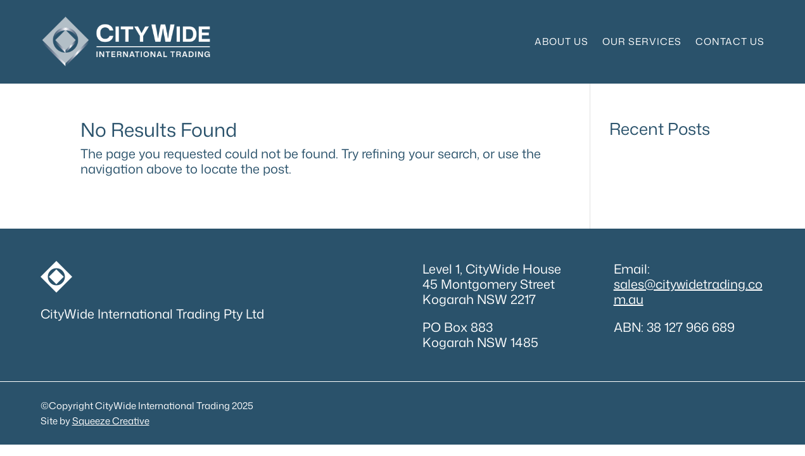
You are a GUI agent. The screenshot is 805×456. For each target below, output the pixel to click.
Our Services (641, 41)
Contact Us (729, 41)
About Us (561, 41)
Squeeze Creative (110, 421)
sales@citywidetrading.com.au (688, 291)
